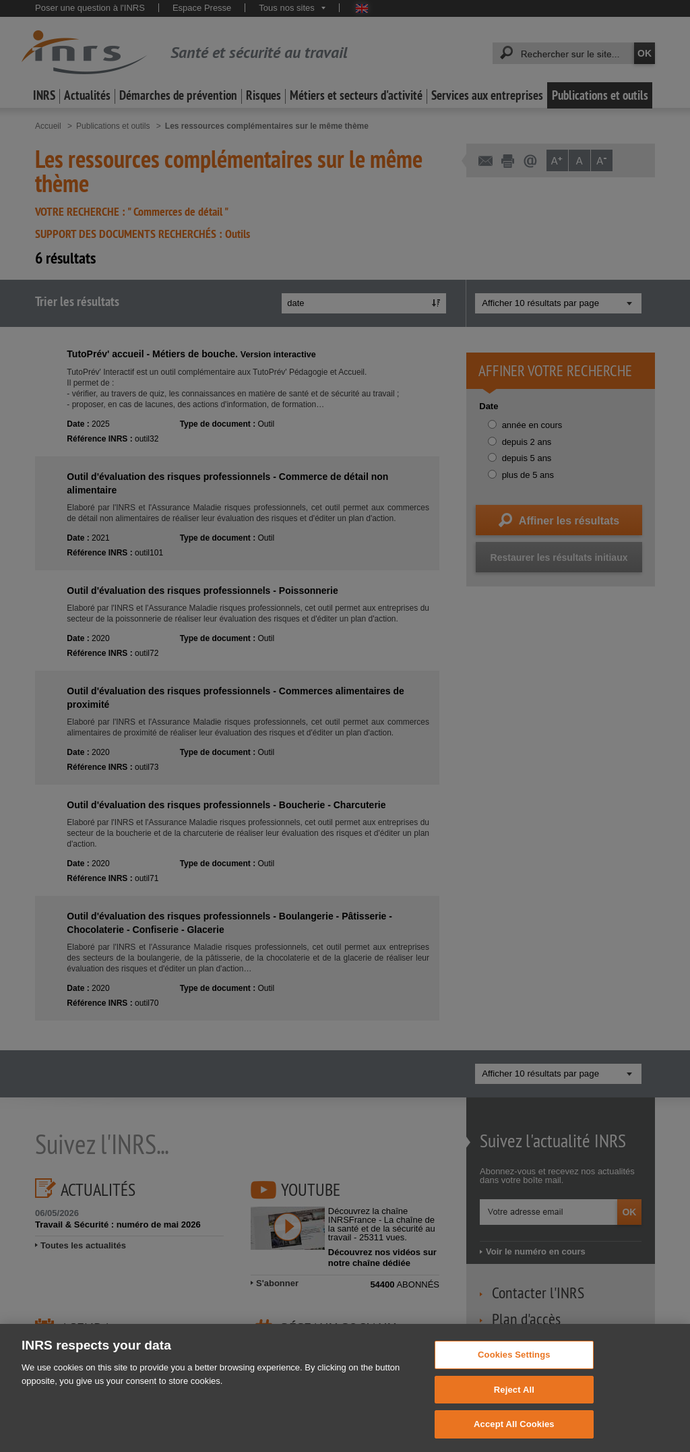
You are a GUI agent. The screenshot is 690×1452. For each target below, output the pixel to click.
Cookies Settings (514, 1372)
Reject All (514, 1407)
